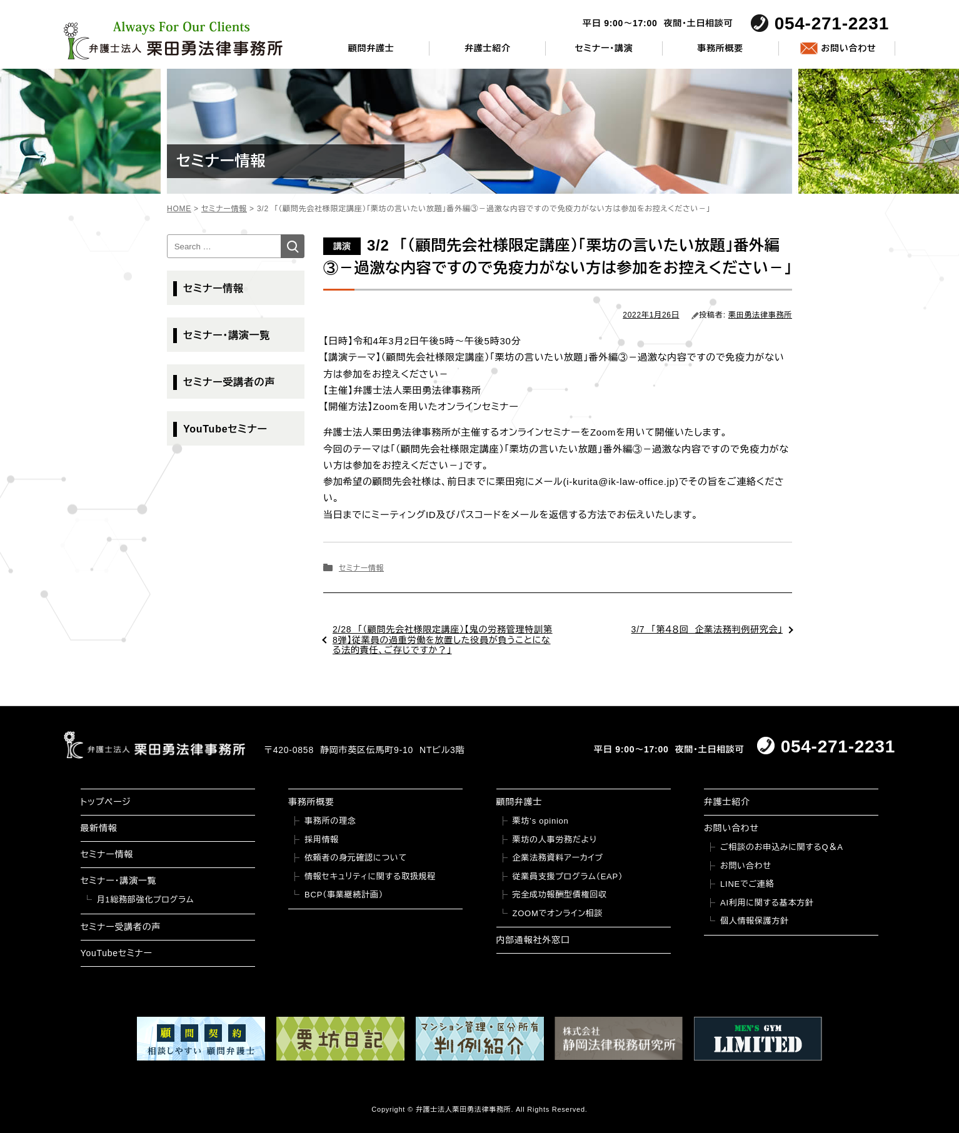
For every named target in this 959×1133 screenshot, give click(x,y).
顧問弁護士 (371, 48)
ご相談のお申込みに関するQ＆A (781, 847)
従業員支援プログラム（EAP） (568, 876)
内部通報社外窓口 (533, 940)
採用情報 (321, 839)
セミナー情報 (361, 568)
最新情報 (99, 828)
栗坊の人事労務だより (555, 839)
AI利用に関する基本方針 (767, 902)
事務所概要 (720, 48)
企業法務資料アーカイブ (558, 857)
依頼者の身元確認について (355, 857)
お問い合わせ (848, 48)
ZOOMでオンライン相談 (558, 913)
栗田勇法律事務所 (760, 315)
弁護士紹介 (487, 48)
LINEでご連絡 (747, 884)
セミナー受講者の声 (229, 382)
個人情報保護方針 (754, 921)
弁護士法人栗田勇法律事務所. (465, 1109)
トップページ (106, 802)
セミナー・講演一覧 (226, 335)
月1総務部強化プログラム (145, 899)
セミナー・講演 (604, 48)
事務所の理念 (330, 821)
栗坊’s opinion (541, 821)
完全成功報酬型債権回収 (560, 894)
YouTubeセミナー (225, 429)
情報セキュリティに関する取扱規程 (370, 876)
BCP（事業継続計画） (343, 894)
